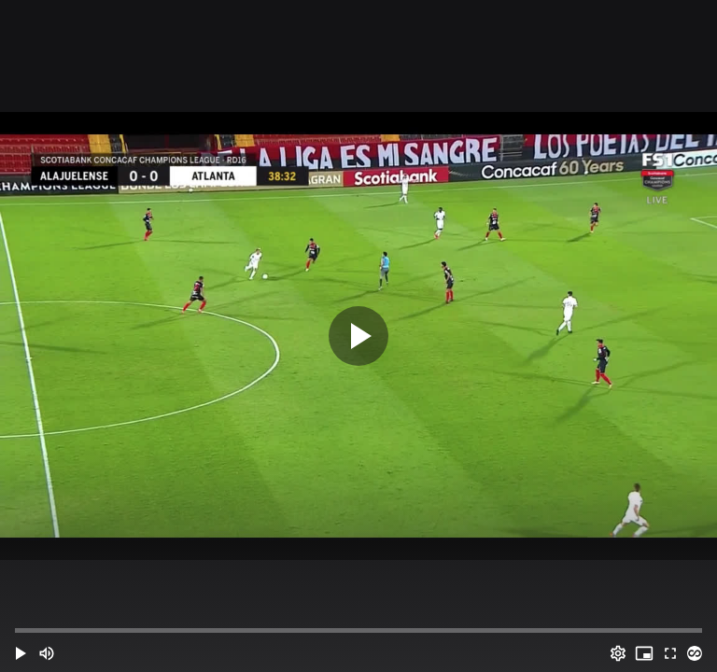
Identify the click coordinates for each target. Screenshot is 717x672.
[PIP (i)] (644, 653)
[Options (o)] (618, 653)
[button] (20, 653)
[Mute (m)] (46, 653)
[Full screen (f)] (670, 653)
